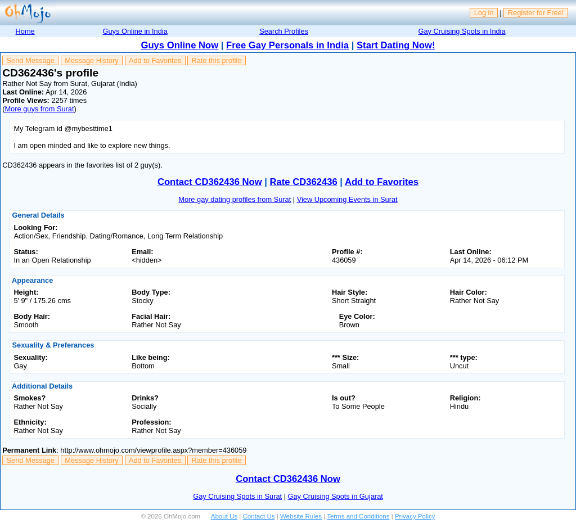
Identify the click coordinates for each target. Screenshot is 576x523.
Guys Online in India (135, 31)
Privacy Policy (415, 516)
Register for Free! (536, 12)
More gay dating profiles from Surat (234, 199)
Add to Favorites (155, 60)
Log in (484, 12)
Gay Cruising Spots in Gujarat (335, 496)
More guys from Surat (39, 109)
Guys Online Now (180, 45)
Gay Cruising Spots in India (462, 31)
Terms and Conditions (358, 516)
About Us (224, 516)
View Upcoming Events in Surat (347, 199)
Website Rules (301, 516)
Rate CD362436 (303, 182)
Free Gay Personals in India (287, 45)
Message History (91, 60)
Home (25, 31)
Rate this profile (216, 60)
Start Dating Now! (396, 45)
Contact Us (259, 516)
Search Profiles (283, 31)
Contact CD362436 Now (210, 182)
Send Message (31, 60)
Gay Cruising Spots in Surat (237, 496)
